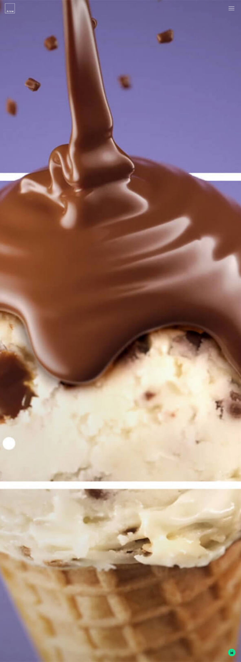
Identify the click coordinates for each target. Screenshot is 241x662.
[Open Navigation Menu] (231, 8)
